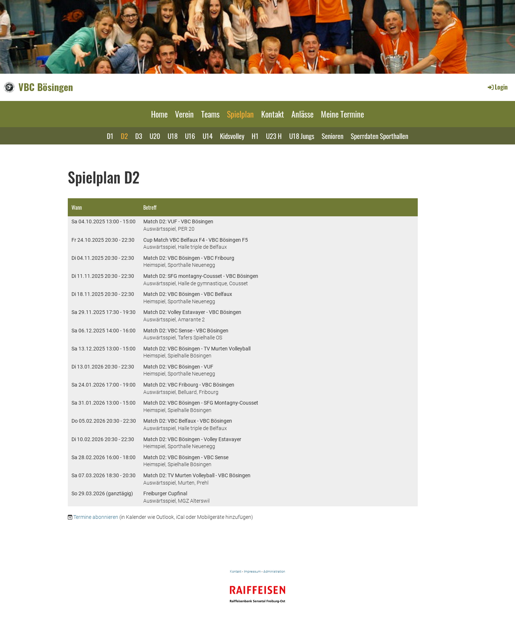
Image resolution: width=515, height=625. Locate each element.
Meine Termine (342, 114)
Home (159, 114)
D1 (110, 135)
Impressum (252, 571)
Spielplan (240, 114)
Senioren (332, 135)
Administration (274, 571)
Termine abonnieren (95, 517)
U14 (208, 135)
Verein (184, 114)
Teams (210, 114)
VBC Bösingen (45, 87)
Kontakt (272, 114)
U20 (155, 135)
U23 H (274, 135)
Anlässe (302, 114)
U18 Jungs (301, 135)
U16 (190, 135)
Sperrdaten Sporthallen (379, 135)
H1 (255, 135)
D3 (138, 135)
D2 (124, 135)
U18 (173, 135)
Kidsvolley (232, 135)
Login (497, 87)
